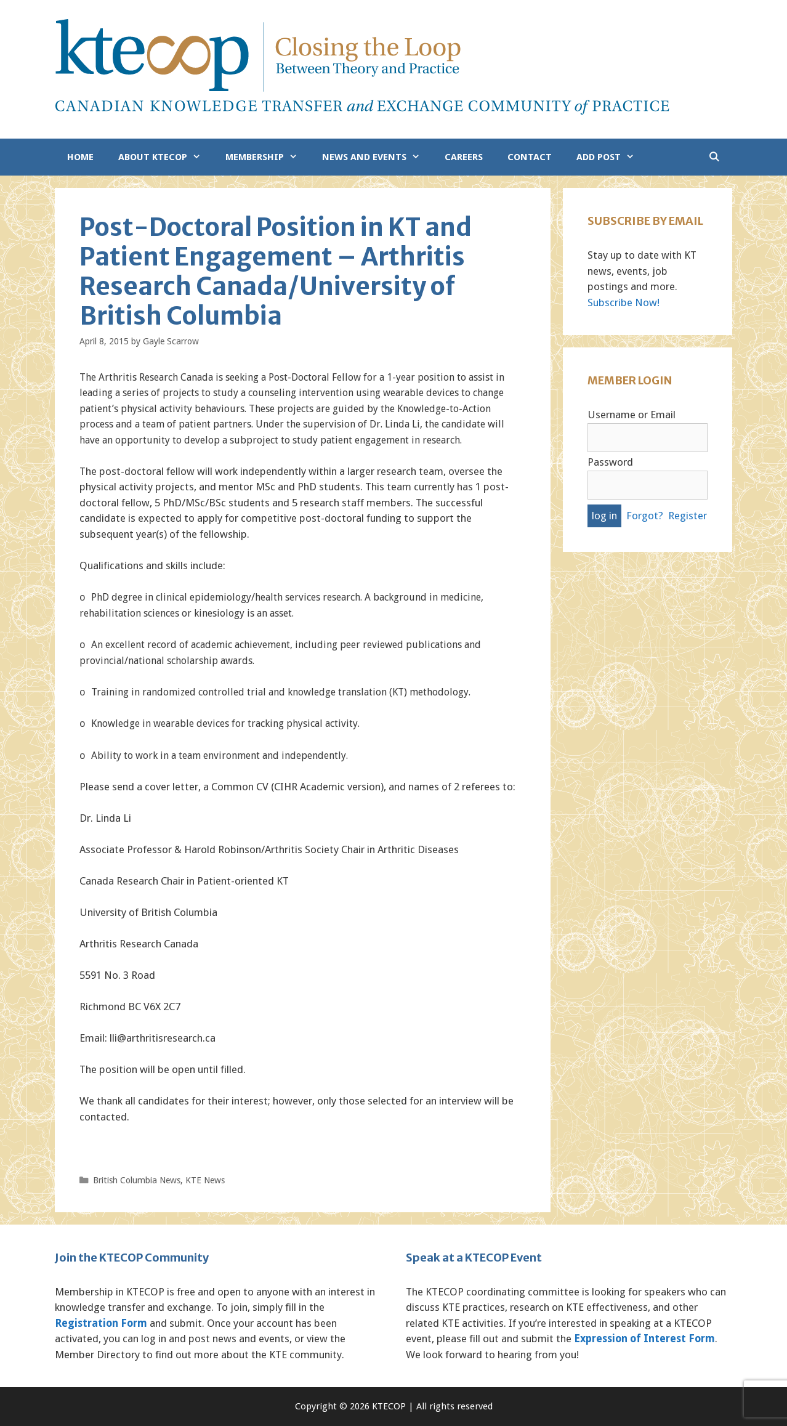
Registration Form (101, 1323)
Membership (267, 157)
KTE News (205, 1180)
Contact (529, 157)
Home (80, 157)
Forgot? (644, 515)
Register (687, 515)
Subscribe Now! (623, 302)
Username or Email (631, 414)
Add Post (611, 157)
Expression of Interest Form (644, 1338)
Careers (464, 157)
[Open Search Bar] (714, 157)
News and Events (377, 157)
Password (610, 462)
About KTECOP (165, 157)
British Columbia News (136, 1180)
